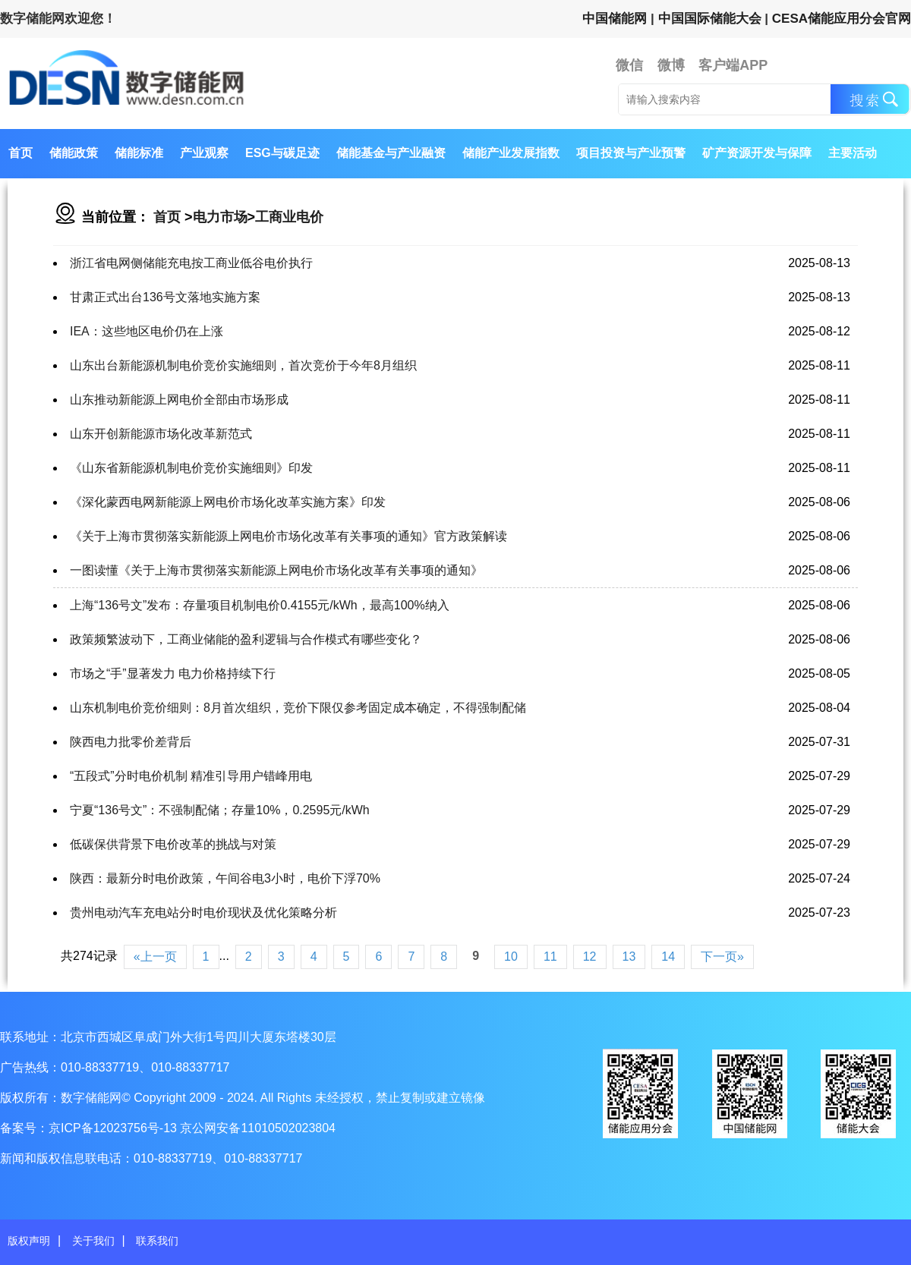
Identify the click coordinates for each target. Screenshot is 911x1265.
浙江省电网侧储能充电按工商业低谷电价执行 (191, 262)
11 (550, 956)
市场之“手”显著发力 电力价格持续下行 (173, 673)
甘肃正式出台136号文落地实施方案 (165, 297)
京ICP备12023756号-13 (114, 1128)
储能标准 (139, 152)
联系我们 (157, 1241)
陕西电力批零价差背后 (130, 741)
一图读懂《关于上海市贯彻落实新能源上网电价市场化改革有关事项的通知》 (276, 570)
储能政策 (73, 152)
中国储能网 (614, 18)
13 (629, 956)
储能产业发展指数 (511, 152)
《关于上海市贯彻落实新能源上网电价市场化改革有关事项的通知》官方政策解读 (288, 536)
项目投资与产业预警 (631, 152)
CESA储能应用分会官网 (841, 18)
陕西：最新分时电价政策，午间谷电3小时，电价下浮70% (225, 878)
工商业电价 (289, 217)
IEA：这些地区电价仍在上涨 (146, 331)
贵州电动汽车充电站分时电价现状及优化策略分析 (203, 912)
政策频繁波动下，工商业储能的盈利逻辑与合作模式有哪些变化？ (246, 639)
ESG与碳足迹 (282, 152)
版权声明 (29, 1241)
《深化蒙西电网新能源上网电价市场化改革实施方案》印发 (228, 502)
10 (511, 956)
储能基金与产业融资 (391, 152)
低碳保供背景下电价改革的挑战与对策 (173, 844)
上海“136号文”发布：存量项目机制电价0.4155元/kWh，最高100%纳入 (259, 605)
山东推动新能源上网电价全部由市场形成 (179, 399)
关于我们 (93, 1241)
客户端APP (733, 65)
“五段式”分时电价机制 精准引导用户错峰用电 (191, 775)
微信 (629, 65)
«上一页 (155, 956)
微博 (671, 65)
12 (590, 956)
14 (668, 956)
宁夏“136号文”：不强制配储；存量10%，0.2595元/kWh (220, 810)
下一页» (722, 956)
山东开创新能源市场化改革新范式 (161, 433)
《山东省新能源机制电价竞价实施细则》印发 (191, 467)
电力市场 (220, 217)
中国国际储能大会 (709, 18)
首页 (20, 152)
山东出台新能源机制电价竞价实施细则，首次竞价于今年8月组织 (243, 365)
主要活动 (852, 152)
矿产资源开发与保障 (757, 152)
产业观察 (204, 152)
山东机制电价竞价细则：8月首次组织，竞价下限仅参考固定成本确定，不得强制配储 (298, 707)
